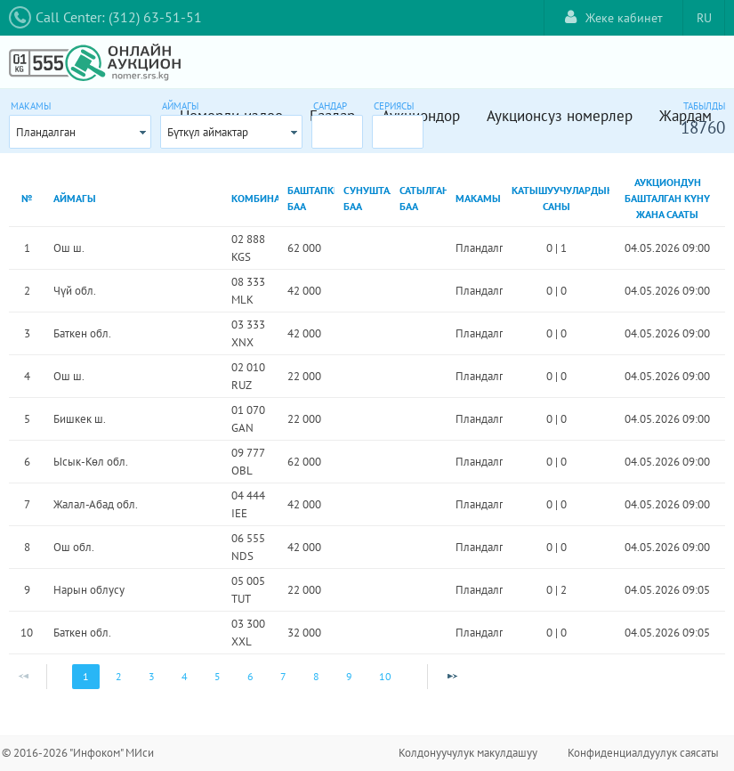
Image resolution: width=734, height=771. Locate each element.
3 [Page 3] (152, 676)
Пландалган (46, 132)
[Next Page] (452, 676)
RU (704, 18)
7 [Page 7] (283, 676)
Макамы (31, 106)
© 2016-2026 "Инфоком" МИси (78, 752)
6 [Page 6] (250, 676)
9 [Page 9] (349, 676)
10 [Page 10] (385, 676)
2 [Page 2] (119, 676)
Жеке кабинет (614, 17)
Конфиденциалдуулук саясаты (643, 752)
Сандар (330, 106)
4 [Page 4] (184, 676)
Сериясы (394, 106)
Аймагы (180, 106)
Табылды (704, 106)
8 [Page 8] (316, 676)
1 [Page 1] (86, 676)
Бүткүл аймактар (207, 132)
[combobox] (80, 132)
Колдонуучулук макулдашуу (468, 752)
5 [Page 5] (217, 676)
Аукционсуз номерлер (560, 116)
